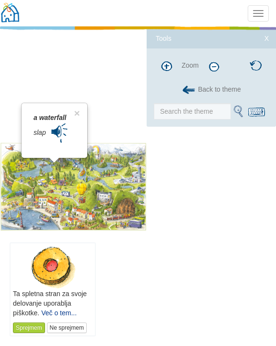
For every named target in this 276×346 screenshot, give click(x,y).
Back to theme (211, 90)
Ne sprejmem (67, 327)
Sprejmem (29, 327)
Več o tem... (59, 313)
